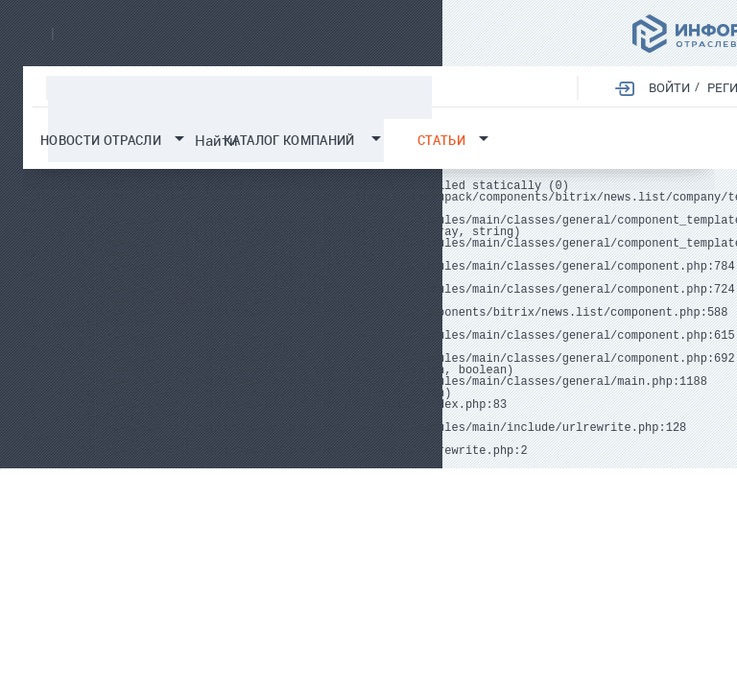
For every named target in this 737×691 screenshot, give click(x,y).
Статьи (441, 140)
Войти (668, 88)
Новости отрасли (100, 140)
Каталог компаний (289, 140)
